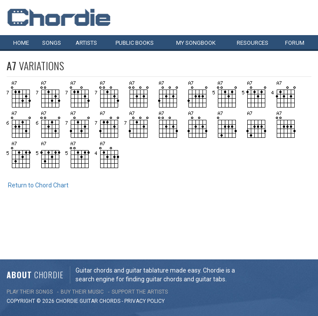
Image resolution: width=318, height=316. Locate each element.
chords (109, 258)
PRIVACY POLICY (144, 258)
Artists (86, 43)
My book (196, 43)
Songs (51, 43)
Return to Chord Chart (38, 185)
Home (21, 43)
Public (135, 43)
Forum (294, 43)
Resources (252, 43)
